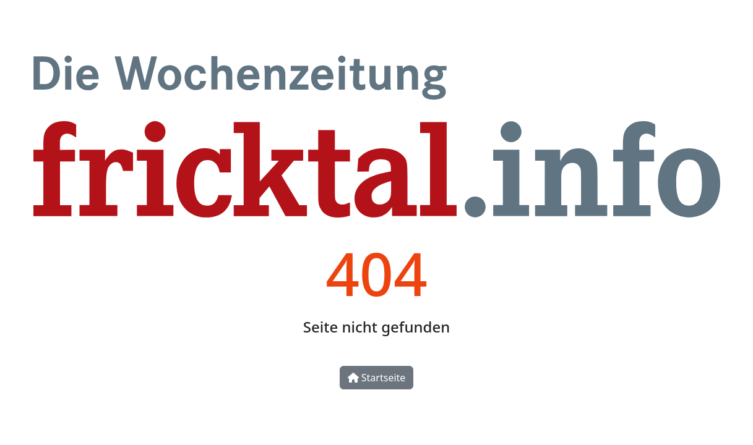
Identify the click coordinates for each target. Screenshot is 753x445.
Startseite (377, 377)
